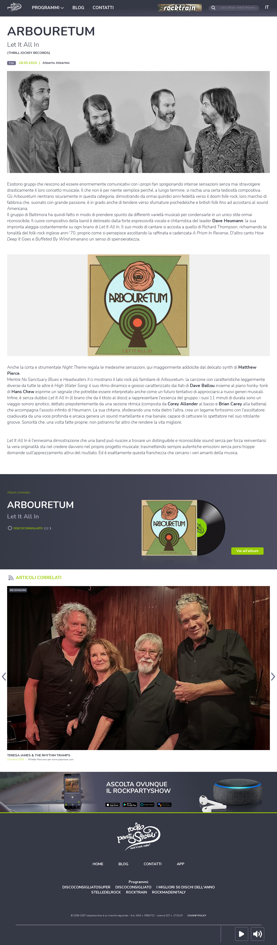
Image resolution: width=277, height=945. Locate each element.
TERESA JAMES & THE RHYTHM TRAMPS (38, 755)
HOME (98, 864)
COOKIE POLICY (196, 915)
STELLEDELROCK (106, 892)
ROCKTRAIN (136, 892)
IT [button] (267, 7)
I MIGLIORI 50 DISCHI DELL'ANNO (185, 887)
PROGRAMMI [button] (48, 8)
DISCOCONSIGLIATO (133, 887)
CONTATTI (103, 8)
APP (180, 864)
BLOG (78, 8)
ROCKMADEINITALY (169, 892)
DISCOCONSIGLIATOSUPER (86, 887)
